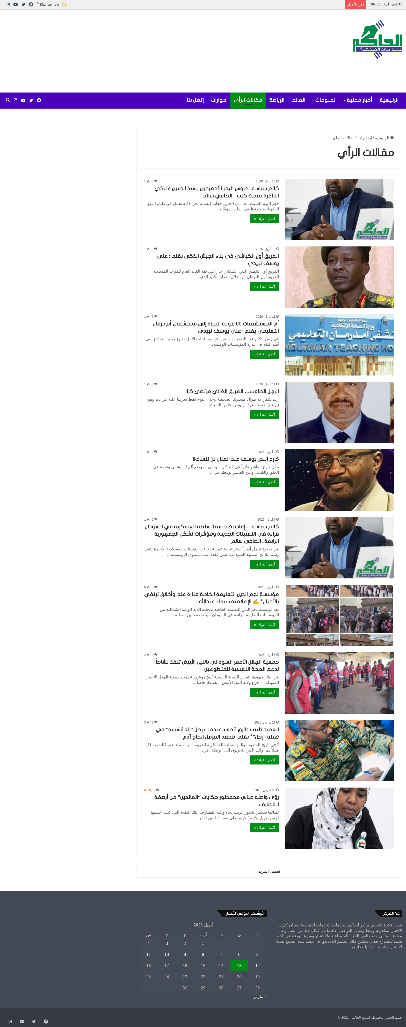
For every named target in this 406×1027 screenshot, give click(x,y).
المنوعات (326, 100)
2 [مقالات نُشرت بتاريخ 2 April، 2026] (185, 943)
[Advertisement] (135, 51)
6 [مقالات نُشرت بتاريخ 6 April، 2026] (239, 954)
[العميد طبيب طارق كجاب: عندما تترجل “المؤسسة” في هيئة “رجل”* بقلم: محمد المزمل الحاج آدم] (339, 750)
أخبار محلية (359, 100)
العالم (298, 100)
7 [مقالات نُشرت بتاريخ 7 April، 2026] (221, 954)
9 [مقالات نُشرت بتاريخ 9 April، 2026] (185, 954)
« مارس (259, 996)
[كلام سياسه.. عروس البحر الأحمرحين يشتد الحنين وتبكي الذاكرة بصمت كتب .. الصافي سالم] (339, 209)
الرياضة (277, 100)
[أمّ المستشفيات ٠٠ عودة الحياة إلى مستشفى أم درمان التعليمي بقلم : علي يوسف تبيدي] (339, 345)
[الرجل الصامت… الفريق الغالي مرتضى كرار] (339, 412)
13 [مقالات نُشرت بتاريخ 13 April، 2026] (239, 966)
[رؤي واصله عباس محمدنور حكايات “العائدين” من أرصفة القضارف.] (339, 818)
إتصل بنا (195, 100)
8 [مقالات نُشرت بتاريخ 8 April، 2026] (203, 954)
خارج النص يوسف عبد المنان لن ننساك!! (236, 459)
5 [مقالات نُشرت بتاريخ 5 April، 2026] (257, 954)
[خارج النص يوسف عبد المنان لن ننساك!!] (339, 480)
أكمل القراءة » (264, 219)
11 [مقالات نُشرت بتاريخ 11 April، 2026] (148, 954)
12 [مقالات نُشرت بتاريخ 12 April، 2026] (257, 966)
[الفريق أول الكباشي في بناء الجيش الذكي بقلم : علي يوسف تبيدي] (339, 277)
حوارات (218, 100)
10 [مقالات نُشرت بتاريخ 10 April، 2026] (166, 954)
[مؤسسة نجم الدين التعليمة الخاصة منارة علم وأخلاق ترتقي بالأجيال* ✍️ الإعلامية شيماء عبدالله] (339, 615)
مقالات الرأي (248, 100)
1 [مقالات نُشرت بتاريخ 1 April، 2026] (203, 943)
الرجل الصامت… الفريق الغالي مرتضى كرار (232, 391)
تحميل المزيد (269, 871)
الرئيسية (389, 100)
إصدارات (364, 138)
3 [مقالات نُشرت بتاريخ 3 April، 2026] (166, 943)
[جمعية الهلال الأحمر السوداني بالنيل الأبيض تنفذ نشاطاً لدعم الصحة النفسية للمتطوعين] (339, 683)
